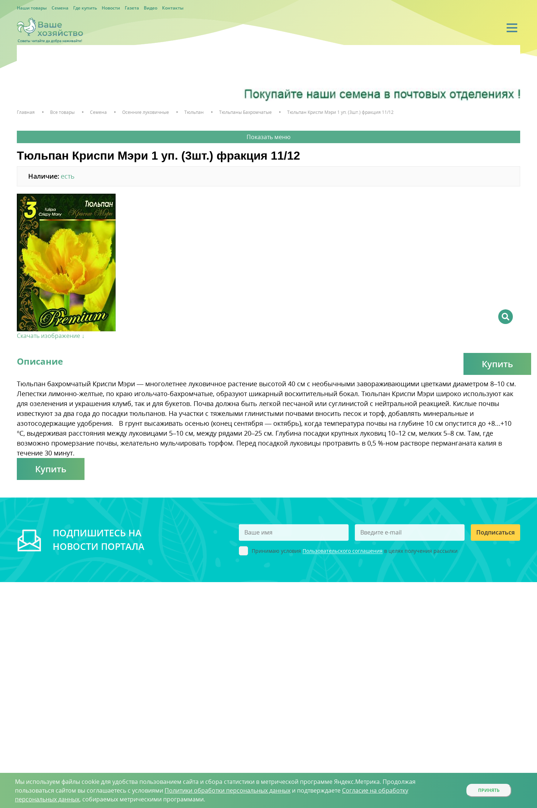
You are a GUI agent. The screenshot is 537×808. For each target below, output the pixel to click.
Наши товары (32, 8)
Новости (111, 8)
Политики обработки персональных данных (227, 790)
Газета (132, 8)
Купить (497, 364)
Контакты (173, 8)
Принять (489, 790)
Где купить (85, 8)
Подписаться (495, 532)
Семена (60, 8)
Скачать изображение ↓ (51, 336)
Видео (150, 8)
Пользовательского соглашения (343, 551)
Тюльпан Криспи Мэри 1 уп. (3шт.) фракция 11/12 (340, 112)
